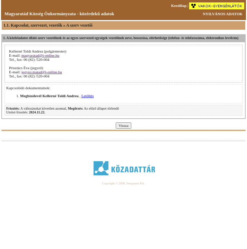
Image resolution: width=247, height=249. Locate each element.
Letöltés (87, 96)
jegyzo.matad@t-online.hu (41, 72)
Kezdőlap (179, 5)
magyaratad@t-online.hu (40, 55)
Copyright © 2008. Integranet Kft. (123, 183)
